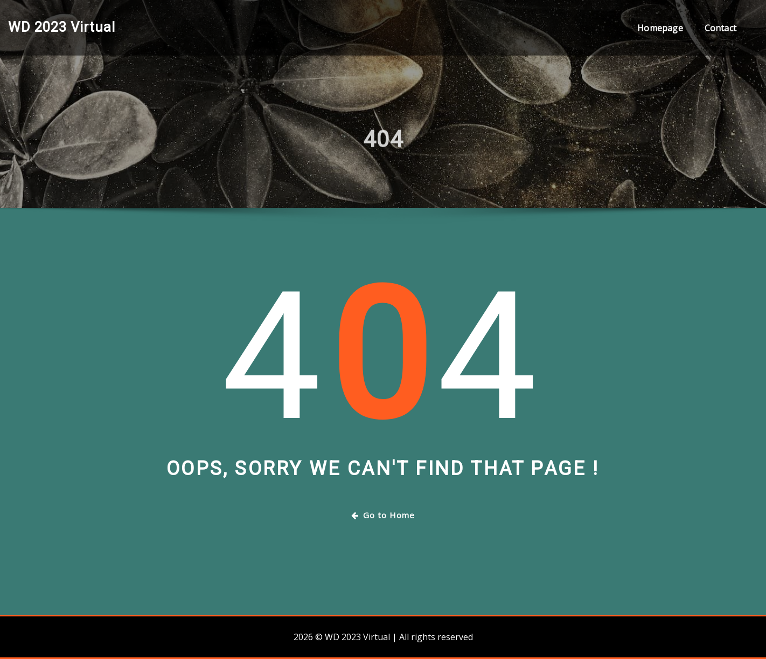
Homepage (660, 28)
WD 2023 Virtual (61, 27)
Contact (720, 28)
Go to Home (383, 515)
